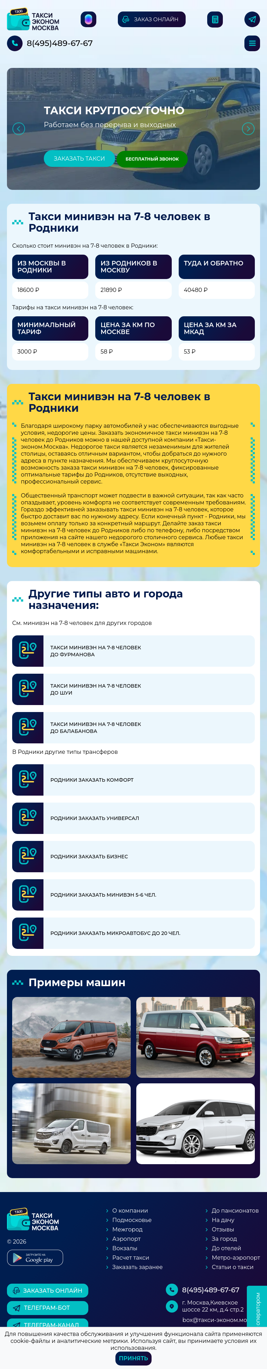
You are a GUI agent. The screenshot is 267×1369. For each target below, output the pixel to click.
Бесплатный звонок (152, 159)
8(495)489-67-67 (60, 43)
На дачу (223, 1220)
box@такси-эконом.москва (221, 1320)
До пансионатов (235, 1210)
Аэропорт (126, 1239)
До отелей (226, 1248)
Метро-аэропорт (236, 1257)
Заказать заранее (137, 1267)
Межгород (127, 1229)
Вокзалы (124, 1248)
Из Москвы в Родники (41, 267)
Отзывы (223, 1229)
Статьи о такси (232, 1267)
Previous (18, 128)
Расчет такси (130, 1257)
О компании (130, 1210)
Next (248, 128)
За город (224, 1239)
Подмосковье (132, 1220)
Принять (133, 1358)
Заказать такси (79, 158)
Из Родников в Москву (128, 267)
